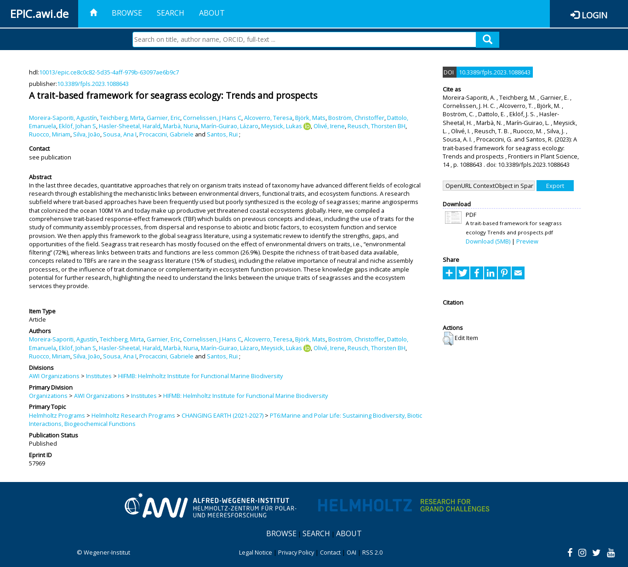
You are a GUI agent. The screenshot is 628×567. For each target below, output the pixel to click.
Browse (127, 13)
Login (594, 15)
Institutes (99, 376)
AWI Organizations (54, 376)
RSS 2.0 (372, 552)
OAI (351, 552)
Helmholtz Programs (57, 415)
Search (170, 13)
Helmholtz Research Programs (133, 415)
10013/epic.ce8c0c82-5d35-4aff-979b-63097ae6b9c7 (109, 72)
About (212, 13)
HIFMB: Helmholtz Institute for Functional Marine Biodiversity (200, 376)
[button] (448, 339)
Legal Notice (255, 552)
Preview (527, 241)
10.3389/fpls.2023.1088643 (93, 83)
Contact (330, 552)
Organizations (48, 395)
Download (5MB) (488, 241)
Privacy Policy (296, 552)
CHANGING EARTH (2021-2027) (222, 415)
